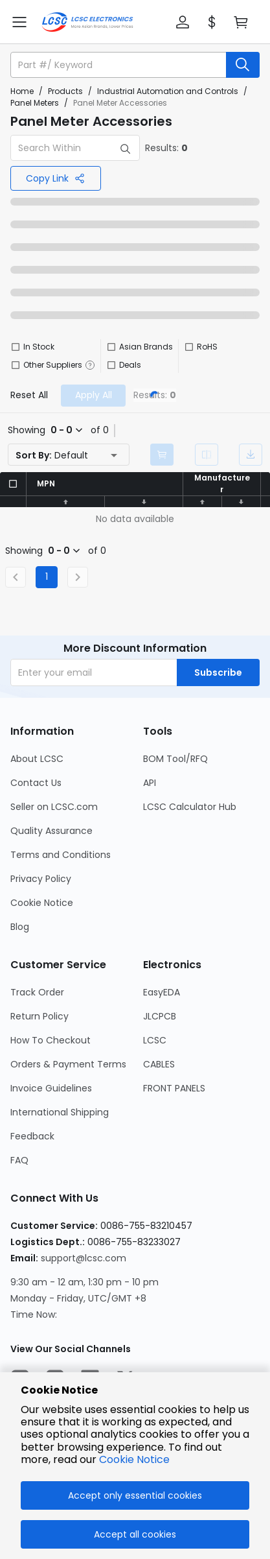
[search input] (119, 64)
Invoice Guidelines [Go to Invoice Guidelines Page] (51, 1088)
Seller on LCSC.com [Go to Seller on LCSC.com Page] (54, 806)
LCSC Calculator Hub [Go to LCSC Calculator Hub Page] (189, 806)
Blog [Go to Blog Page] (19, 926)
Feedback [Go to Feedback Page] (32, 1136)
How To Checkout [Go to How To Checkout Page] (50, 1040)
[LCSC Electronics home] (87, 22)
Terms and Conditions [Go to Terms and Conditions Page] (60, 854)
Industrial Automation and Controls (167, 91)
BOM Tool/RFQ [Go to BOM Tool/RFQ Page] (175, 758)
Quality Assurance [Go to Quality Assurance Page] (51, 830)
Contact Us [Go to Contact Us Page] (36, 782)
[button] (182, 22)
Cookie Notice (134, 1459)
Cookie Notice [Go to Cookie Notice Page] (41, 902)
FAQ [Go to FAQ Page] (19, 1160)
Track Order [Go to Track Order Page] (37, 992)
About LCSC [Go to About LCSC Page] (36, 758)
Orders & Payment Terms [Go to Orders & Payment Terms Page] (68, 1064)
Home (22, 91)
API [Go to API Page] (149, 782)
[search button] (243, 65)
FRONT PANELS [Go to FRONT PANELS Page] (174, 1088)
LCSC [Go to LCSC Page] (154, 1040)
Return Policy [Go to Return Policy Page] (39, 1016)
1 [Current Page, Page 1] (46, 576)
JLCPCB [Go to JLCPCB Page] (159, 1016)
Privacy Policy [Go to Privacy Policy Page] (40, 878)
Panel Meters (34, 102)
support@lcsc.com (83, 1258)
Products (65, 91)
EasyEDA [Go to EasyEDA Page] (161, 992)
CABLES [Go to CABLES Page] (159, 1064)
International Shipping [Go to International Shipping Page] (59, 1112)
